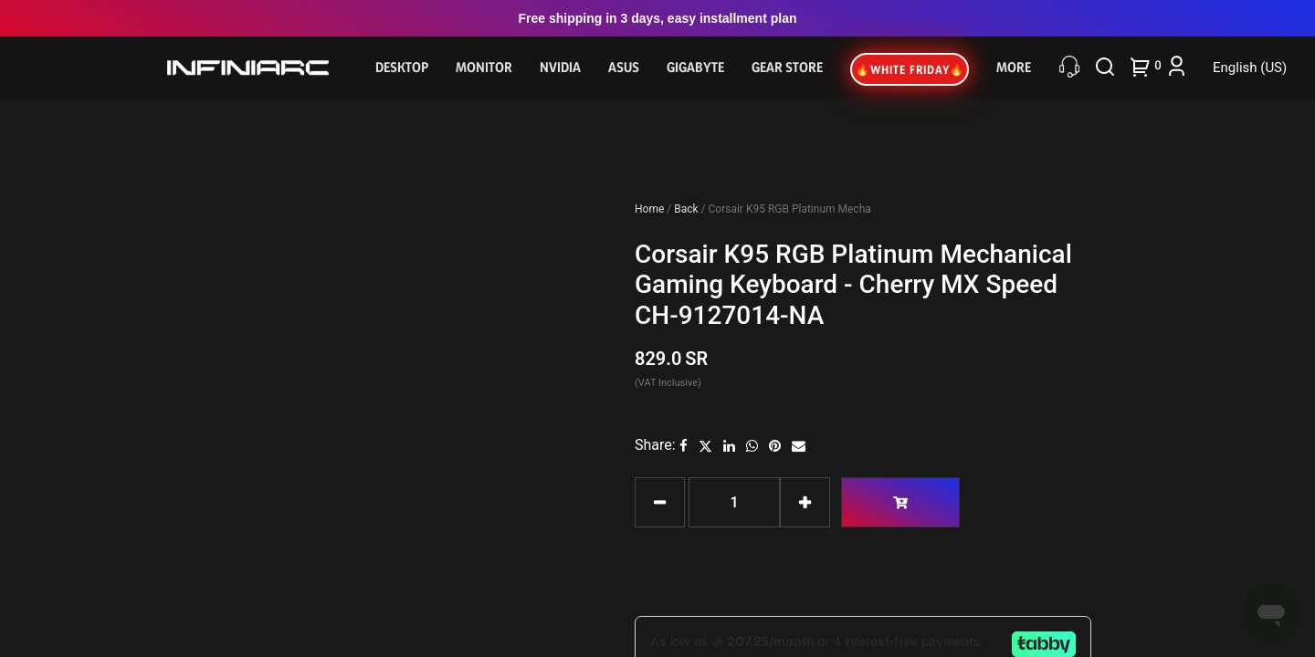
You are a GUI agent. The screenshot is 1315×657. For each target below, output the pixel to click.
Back (687, 209)
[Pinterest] (775, 446)
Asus (623, 67)
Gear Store (787, 67)
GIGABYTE (695, 67)
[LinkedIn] (729, 446)
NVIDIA (560, 67)
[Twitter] (705, 446)
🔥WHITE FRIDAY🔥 (910, 69)
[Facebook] (683, 446)
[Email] (798, 446)
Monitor (484, 67)
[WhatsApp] (752, 446)
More (1013, 67)
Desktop (401, 67)
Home (651, 209)
